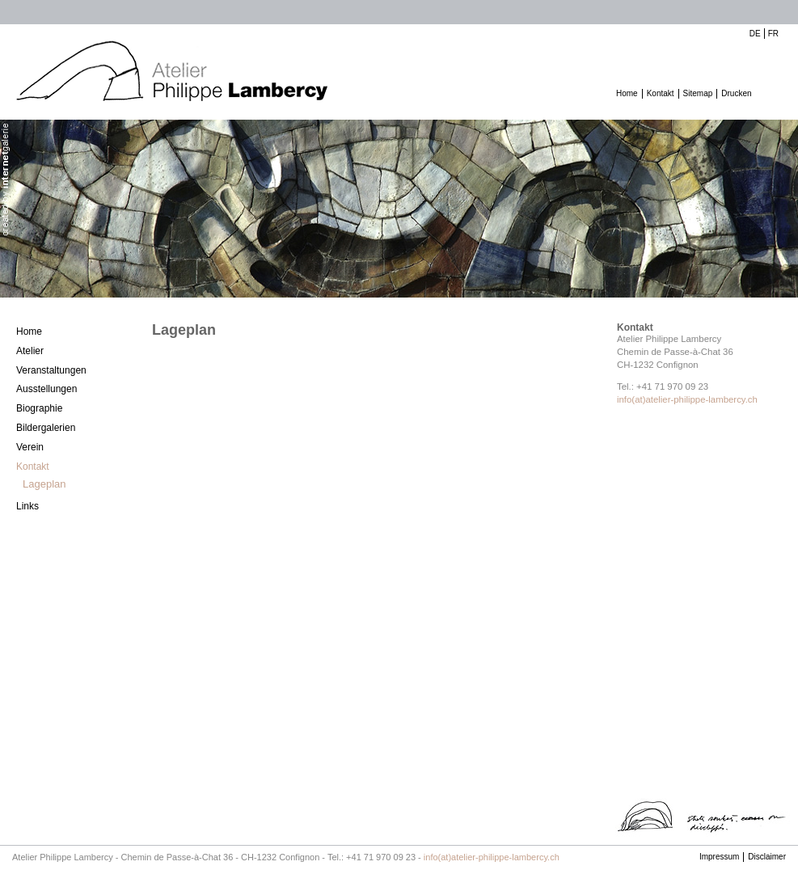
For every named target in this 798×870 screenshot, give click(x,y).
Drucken (736, 93)
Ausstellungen (46, 389)
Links (27, 506)
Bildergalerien (45, 427)
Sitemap (698, 93)
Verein (30, 447)
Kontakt (660, 93)
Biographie (39, 408)
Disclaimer (767, 856)
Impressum (719, 856)
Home (627, 93)
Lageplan (44, 484)
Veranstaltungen (51, 370)
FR (773, 33)
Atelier (30, 351)
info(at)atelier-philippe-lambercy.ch (687, 399)
